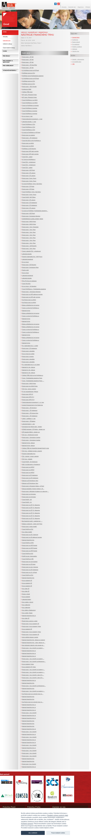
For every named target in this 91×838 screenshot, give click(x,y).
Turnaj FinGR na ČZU (27, 529)
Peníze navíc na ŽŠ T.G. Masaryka (31, 507)
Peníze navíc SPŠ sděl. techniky (30, 151)
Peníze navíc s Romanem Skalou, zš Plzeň (33, 486)
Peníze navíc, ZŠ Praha (28, 186)
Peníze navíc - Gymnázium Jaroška (31, 437)
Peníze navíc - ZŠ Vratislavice (29, 138)
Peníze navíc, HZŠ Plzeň (28, 170)
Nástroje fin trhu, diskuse (28, 443)
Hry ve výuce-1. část (27, 116)
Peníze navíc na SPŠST (28, 467)
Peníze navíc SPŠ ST (27, 394)
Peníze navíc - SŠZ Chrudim (29, 86)
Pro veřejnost (8, 65)
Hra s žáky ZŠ (25, 588)
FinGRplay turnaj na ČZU (28, 73)
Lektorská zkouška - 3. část (29, 121)
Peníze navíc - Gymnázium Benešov (31, 291)
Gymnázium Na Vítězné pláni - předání (32, 426)
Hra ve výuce (25, 273)
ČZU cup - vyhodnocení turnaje (30, 435)
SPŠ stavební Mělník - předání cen (31, 432)
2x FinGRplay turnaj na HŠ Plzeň (30, 70)
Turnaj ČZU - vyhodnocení (28, 162)
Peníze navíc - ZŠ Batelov (28, 421)
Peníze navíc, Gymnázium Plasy (30, 267)
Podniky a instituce (77, 46)
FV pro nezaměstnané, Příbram (30, 391)
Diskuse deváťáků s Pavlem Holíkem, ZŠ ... (33, 489)
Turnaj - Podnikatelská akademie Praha (32, 378)
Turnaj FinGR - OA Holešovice (29, 462)
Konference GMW (26, 89)
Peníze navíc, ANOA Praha (29, 221)
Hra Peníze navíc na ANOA (29, 300)
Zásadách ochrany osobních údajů (57, 815)
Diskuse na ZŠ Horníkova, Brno (30, 480)
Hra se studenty (26, 596)
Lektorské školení (26, 599)
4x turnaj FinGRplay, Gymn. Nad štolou (32, 184)
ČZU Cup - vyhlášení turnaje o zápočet (32, 451)
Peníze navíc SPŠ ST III (28, 399)
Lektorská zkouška (27, 254)
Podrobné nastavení (27, 824)
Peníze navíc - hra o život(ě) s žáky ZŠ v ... (33, 675)
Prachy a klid (25, 270)
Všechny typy (75, 51)
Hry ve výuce (25, 262)
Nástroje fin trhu (26, 310)
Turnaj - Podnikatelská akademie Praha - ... (33, 381)
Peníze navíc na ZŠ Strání (28, 564)
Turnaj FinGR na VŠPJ (28, 542)
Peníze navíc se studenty (28, 135)
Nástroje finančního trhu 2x (29, 615)
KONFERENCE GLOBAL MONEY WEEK (32, 219)
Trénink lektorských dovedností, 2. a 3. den (33, 402)
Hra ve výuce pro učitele (28, 354)
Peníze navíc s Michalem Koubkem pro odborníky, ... (35, 491)
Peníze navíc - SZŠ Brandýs (29, 246)
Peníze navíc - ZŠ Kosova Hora (30, 413)
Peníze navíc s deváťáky (28, 351)
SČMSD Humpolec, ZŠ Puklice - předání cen (33, 429)
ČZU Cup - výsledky (27, 459)
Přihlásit (88, 7)
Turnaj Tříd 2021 (26, 283)
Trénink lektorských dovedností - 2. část (32, 119)
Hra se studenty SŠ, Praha (29, 667)
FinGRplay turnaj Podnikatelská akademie (32, 76)
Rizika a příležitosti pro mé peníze (30, 305)
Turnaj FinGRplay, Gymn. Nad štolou (31, 192)
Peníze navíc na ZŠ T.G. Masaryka (31, 505)
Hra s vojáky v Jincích (27, 602)
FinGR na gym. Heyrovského (29, 556)
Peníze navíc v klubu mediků (29, 526)
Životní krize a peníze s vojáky (29, 621)
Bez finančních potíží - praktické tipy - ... (32, 521)
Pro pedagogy (75, 44)
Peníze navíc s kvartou (28, 356)
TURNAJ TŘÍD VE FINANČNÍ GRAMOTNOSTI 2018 (35, 448)
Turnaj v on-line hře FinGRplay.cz (30, 308)
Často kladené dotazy (9, 47)
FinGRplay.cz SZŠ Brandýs (29, 148)
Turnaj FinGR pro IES (27, 553)
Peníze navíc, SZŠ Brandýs (29, 264)
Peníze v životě (26, 594)
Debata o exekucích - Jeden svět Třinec (32, 524)
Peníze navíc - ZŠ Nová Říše (29, 65)
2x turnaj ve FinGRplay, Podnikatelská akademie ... (35, 211)
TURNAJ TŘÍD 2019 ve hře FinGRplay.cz (32, 375)
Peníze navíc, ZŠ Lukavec (28, 173)
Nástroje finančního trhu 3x (29, 715)
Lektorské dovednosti (27, 259)
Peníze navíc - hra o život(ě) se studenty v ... (33, 669)
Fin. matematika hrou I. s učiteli (30, 345)
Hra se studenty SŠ (27, 580)
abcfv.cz (24, 32)
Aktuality (5, 36)
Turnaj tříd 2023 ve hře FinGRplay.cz (31, 140)
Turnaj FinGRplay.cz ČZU (28, 124)
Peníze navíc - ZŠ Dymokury (29, 408)
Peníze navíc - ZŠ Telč (28, 57)
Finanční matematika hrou (28, 453)
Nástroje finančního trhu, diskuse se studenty (33, 640)
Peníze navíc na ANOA (28, 143)
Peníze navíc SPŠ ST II (28, 397)
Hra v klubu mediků (27, 532)
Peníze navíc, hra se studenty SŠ (30, 623)
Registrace (81, 7)
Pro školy (6, 56)
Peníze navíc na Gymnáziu (29, 494)
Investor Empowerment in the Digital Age (32, 405)
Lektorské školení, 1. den (28, 424)
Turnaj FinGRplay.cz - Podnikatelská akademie (34, 289)
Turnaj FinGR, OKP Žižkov (29, 197)
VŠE (73, 64)
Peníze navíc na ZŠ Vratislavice (30, 478)
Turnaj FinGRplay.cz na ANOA (29, 100)
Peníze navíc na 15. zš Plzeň (29, 572)
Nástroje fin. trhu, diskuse (28, 367)
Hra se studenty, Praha (28, 664)
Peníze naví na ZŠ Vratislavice (30, 475)
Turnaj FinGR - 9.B (27, 499)
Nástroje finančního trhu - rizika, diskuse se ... (33, 642)
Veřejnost (74, 49)
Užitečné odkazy (7, 44)
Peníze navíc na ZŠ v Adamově (30, 534)
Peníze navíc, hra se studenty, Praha (31, 626)
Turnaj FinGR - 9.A (27, 502)
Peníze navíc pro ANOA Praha (29, 386)
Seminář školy (43, 32)
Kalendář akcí (32, 32)
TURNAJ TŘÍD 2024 (27, 92)
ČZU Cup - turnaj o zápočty (29, 389)
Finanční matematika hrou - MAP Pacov (32, 256)
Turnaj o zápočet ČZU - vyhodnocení (31, 251)
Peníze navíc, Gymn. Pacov (29, 178)
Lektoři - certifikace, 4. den (29, 418)
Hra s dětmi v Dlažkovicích (29, 610)
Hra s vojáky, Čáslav (27, 613)
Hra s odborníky (26, 605)
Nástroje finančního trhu (28, 540)
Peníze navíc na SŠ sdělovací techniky (32, 537)
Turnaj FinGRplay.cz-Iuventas (29, 108)
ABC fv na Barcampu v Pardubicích (31, 464)
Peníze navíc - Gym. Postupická (30, 227)
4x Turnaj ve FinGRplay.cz (28, 159)
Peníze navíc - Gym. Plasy (29, 229)
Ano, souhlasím (33, 833)
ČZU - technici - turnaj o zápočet (30, 456)
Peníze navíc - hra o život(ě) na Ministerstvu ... (34, 661)
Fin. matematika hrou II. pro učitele (31, 364)
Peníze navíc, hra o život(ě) (29, 764)
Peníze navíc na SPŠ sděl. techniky (31, 297)
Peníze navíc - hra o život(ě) (29, 713)
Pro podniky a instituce (8, 61)
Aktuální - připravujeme (78, 59)
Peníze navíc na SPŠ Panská (29, 545)
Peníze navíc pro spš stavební (29, 561)
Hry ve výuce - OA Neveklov (29, 286)
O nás (5, 51)
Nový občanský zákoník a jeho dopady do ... (33, 645)
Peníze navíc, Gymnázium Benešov (31, 216)
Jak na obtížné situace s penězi (30, 637)
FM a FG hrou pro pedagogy (29, 281)
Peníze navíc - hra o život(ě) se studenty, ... (33, 648)
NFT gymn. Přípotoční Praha (29, 94)
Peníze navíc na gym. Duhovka (30, 567)
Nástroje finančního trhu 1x (29, 704)
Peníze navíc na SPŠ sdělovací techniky (32, 294)
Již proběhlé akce (76, 61)
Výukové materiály (9, 70)
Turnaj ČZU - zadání (27, 157)
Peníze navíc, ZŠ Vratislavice (29, 202)
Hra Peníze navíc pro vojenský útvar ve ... (32, 694)
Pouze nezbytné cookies (58, 833)
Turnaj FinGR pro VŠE (28, 559)
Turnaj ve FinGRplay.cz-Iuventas (30, 105)
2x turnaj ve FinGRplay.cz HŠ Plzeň (31, 132)
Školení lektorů (76, 42)
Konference (75, 39)
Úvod (5, 32)
